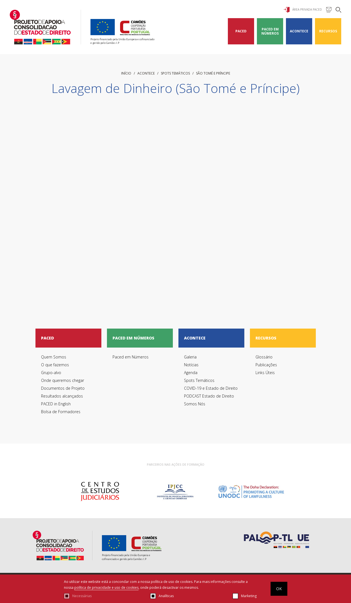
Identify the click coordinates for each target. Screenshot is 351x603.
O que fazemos (55, 364)
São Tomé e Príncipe (213, 73)
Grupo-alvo (51, 372)
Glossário (264, 357)
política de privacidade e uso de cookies (106, 587)
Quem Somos (53, 357)
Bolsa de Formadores (60, 411)
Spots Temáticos (175, 73)
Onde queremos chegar (62, 380)
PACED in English (56, 403)
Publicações (266, 364)
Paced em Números (270, 31)
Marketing (249, 596)
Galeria (190, 357)
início (126, 73)
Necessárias (82, 596)
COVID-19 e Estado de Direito (211, 388)
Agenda (190, 372)
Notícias (191, 364)
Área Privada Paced (303, 10)
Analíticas (166, 596)
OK (279, 588)
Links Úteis (265, 372)
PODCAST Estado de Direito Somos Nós (209, 399)
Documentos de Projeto (63, 388)
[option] (100, 491)
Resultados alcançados (62, 396)
